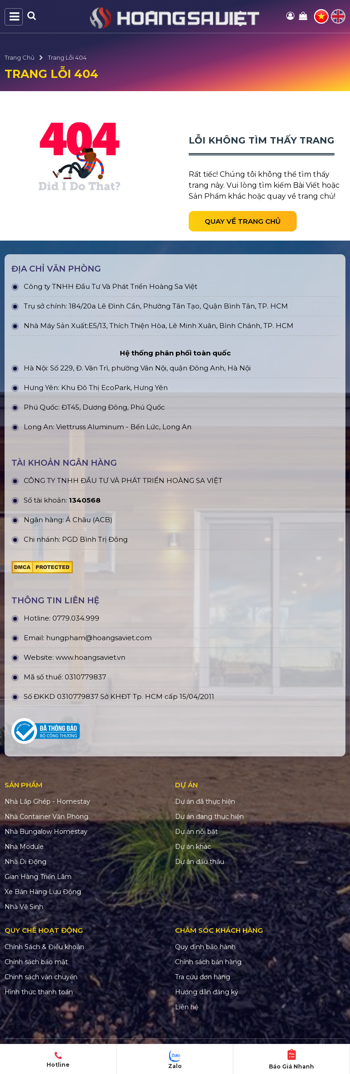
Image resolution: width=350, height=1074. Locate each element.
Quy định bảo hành (205, 947)
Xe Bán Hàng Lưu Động (43, 892)
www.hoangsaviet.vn (90, 657)
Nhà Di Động (25, 862)
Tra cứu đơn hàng (202, 977)
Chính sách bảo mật (36, 962)
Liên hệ (186, 1007)
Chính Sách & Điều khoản (44, 947)
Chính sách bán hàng (208, 962)
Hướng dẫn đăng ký (206, 992)
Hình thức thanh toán (39, 992)
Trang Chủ (20, 57)
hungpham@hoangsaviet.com (99, 637)
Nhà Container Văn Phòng (46, 816)
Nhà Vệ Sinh (24, 907)
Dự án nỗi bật (196, 831)
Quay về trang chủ (243, 221)
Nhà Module (24, 847)
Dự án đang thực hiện (209, 816)
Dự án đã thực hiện (205, 801)
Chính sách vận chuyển (41, 977)
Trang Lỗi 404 (67, 57)
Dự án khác (193, 847)
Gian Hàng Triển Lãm (38, 877)
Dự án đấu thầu (199, 862)
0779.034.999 (75, 618)
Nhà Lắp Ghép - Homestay (47, 801)
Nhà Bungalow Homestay (46, 831)
